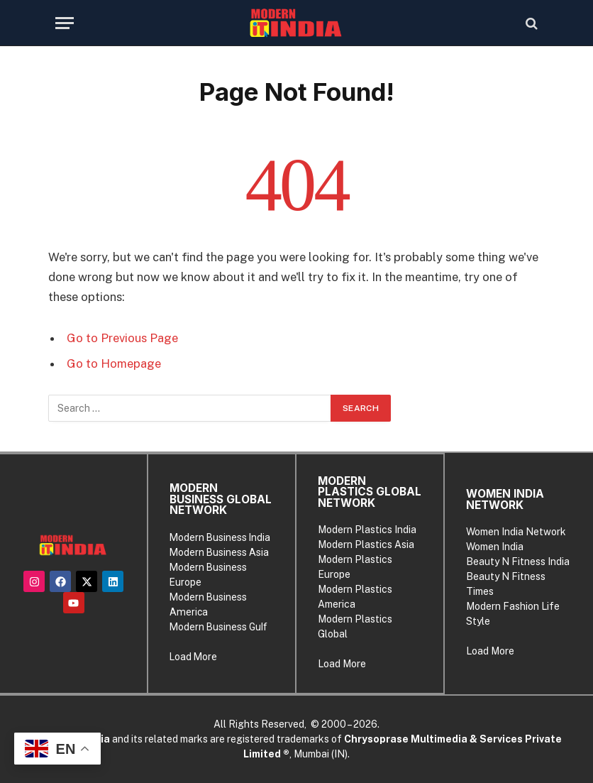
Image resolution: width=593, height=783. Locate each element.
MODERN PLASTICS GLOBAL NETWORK (369, 492)
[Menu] (64, 23)
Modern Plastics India (367, 529)
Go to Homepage (114, 363)
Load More (193, 656)
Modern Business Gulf (218, 627)
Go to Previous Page (122, 338)
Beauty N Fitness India (518, 561)
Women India (494, 546)
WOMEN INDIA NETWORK (505, 499)
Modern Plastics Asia (366, 544)
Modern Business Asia (219, 552)
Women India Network (516, 531)
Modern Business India (220, 537)
